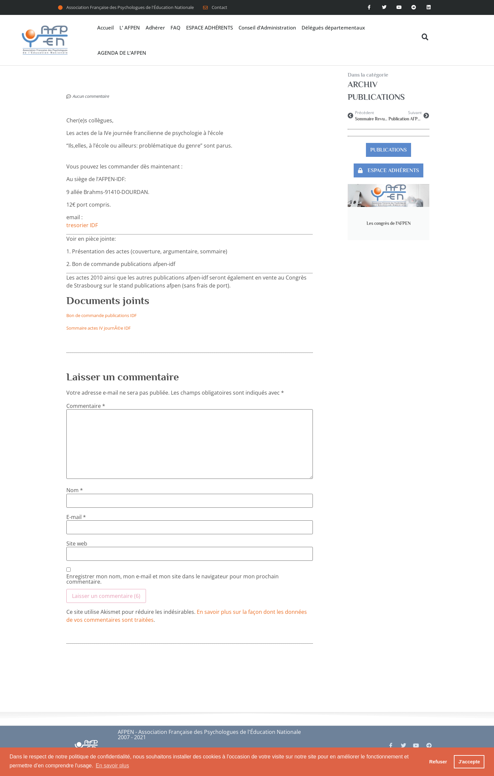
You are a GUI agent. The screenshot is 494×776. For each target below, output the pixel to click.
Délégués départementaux (333, 27)
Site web (76, 543)
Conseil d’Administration (267, 27)
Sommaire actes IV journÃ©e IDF (98, 328)
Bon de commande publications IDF (101, 315)
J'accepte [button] (469, 761)
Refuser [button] (438, 761)
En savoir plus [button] (112, 765)
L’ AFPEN (129, 27)
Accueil (105, 27)
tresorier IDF (82, 225)
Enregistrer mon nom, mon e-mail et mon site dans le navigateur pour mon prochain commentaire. (172, 579)
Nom (74, 490)
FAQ (175, 27)
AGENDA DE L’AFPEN (122, 52)
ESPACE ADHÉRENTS (209, 27)
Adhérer (155, 27)
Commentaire (85, 406)
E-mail (76, 517)
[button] (425, 37)
